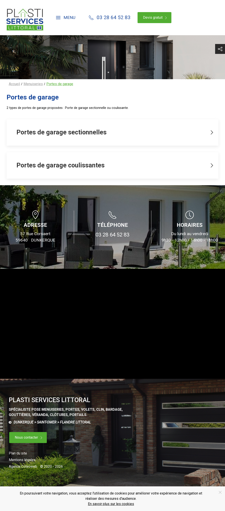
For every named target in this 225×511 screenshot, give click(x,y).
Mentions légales (22, 460)
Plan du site (18, 453)
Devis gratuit (155, 17)
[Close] (220, 492)
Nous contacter (29, 437)
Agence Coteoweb (23, 466)
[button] (65, 17)
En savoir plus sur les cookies (111, 504)
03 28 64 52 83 (112, 235)
